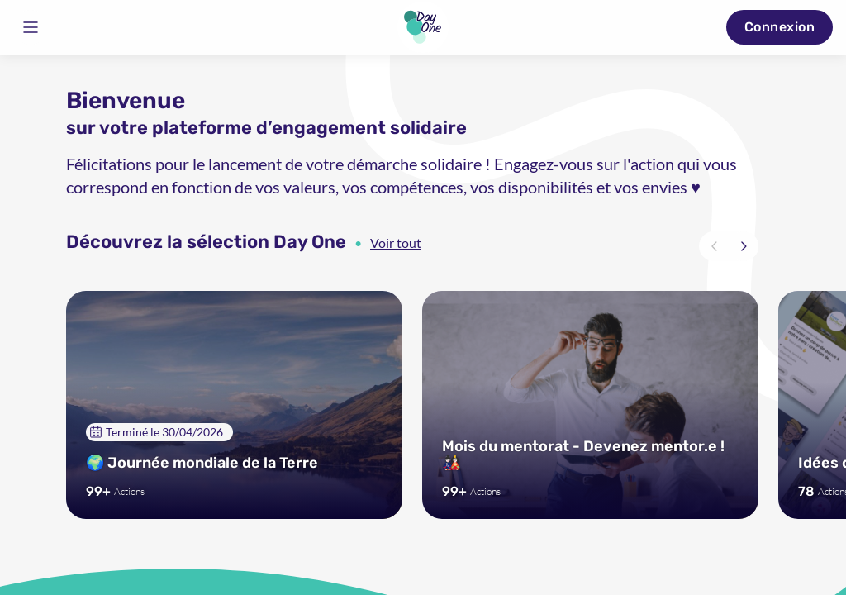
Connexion (779, 27)
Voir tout (395, 242)
